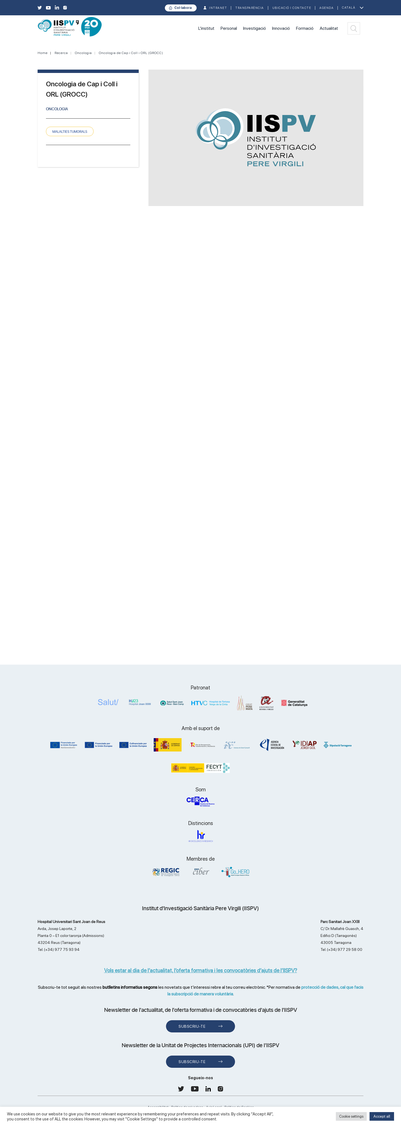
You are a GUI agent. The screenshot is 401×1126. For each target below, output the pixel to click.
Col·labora (183, 8)
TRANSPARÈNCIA (249, 8)
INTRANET (218, 8)
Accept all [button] (381, 1116)
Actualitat (329, 28)
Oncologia (83, 53)
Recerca (61, 53)
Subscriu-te (192, 1026)
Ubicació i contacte (291, 8)
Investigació (254, 28)
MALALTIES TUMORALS (69, 131)
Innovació (281, 28)
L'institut (206, 28)
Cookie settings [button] (351, 1116)
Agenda (326, 8)
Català (348, 7)
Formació (305, 28)
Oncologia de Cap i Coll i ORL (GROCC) (131, 53)
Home (43, 53)
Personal (229, 28)
